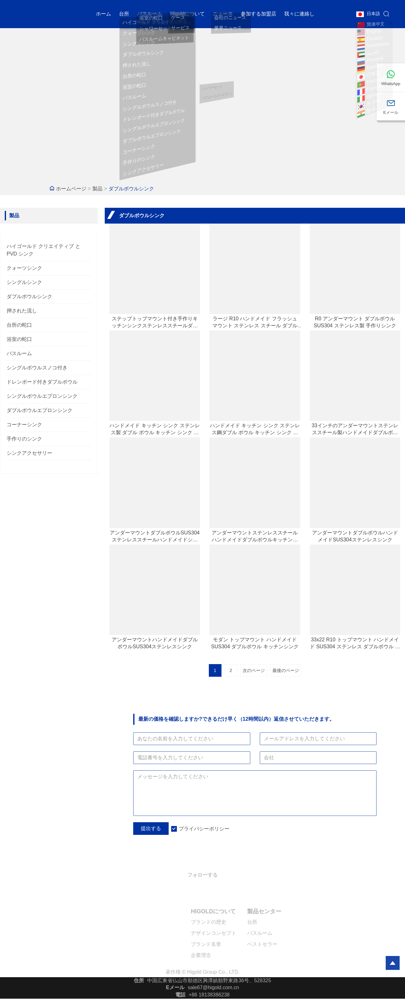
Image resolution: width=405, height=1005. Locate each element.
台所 (124, 14)
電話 (180, 994)
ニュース (223, 14)
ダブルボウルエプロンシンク (39, 410)
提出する (151, 828)
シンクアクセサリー (29, 453)
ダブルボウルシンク (131, 188)
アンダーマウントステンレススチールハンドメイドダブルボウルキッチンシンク (255, 536)
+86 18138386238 (209, 994)
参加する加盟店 (258, 14)
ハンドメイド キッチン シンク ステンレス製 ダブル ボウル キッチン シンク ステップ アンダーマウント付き (154, 429)
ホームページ (71, 188)
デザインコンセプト (213, 933)
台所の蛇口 (19, 325)
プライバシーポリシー (204, 828)
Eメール (175, 987)
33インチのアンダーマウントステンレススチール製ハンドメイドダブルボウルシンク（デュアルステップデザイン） (355, 429)
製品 (97, 188)
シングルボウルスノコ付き (37, 367)
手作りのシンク (24, 438)
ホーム (103, 14)
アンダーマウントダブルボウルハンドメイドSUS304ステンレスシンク (355, 536)
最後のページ (285, 670)
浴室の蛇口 (19, 339)
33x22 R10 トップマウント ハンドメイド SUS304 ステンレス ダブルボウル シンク (355, 643)
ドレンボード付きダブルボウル (42, 382)
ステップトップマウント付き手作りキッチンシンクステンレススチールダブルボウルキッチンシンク (155, 322)
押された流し (22, 310)
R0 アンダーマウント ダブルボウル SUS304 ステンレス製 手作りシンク (355, 322)
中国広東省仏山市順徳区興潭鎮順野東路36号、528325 (209, 980)
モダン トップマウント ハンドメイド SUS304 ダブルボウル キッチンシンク (254, 643)
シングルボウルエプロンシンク (42, 396)
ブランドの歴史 (208, 922)
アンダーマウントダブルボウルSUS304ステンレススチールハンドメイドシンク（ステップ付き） (155, 536)
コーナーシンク (24, 424)
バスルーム (149, 14)
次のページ (254, 670)
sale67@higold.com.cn (213, 987)
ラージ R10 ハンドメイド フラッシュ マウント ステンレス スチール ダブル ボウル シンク (254, 322)
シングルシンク (24, 282)
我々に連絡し (299, 14)
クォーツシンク (24, 268)
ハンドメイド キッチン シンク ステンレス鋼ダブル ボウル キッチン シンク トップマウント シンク (255, 429)
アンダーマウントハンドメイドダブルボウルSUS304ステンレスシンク (155, 643)
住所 (139, 980)
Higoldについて (187, 14)
